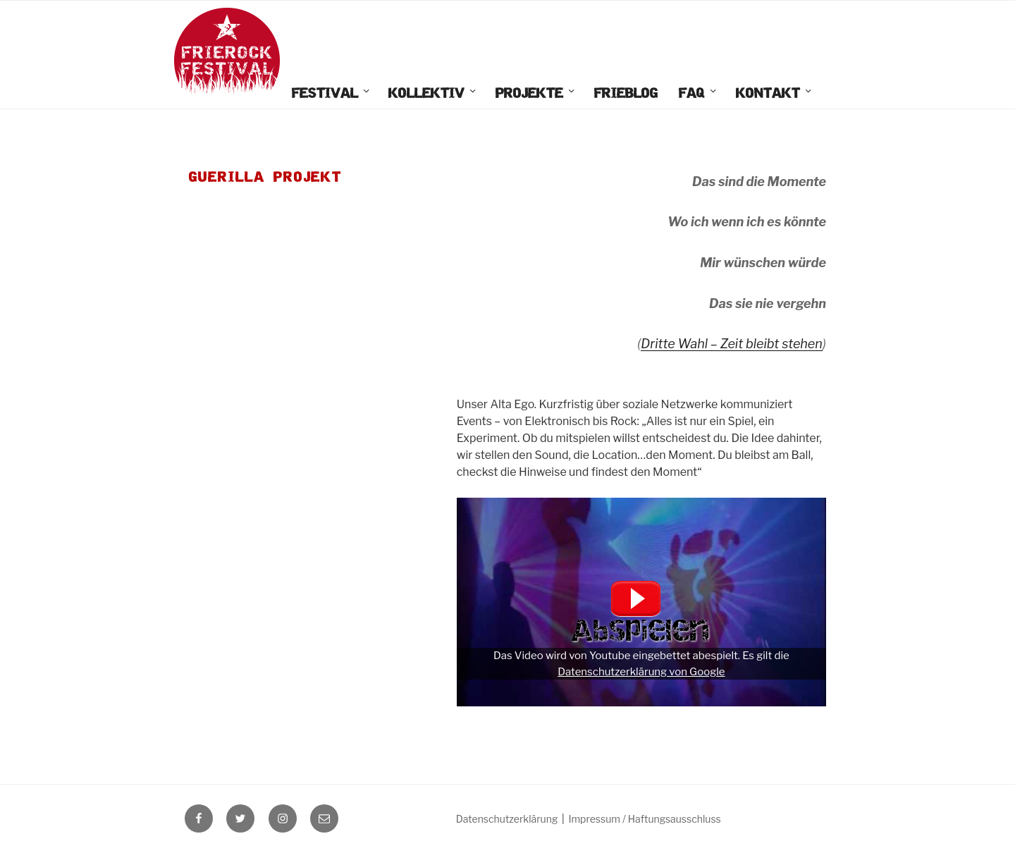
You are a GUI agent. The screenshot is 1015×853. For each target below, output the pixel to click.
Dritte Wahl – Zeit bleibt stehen (732, 343)
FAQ (698, 93)
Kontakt (774, 93)
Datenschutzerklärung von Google (641, 671)
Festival (331, 93)
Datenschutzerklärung (507, 819)
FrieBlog (626, 94)
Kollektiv (433, 93)
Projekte (536, 93)
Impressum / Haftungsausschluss (644, 819)
